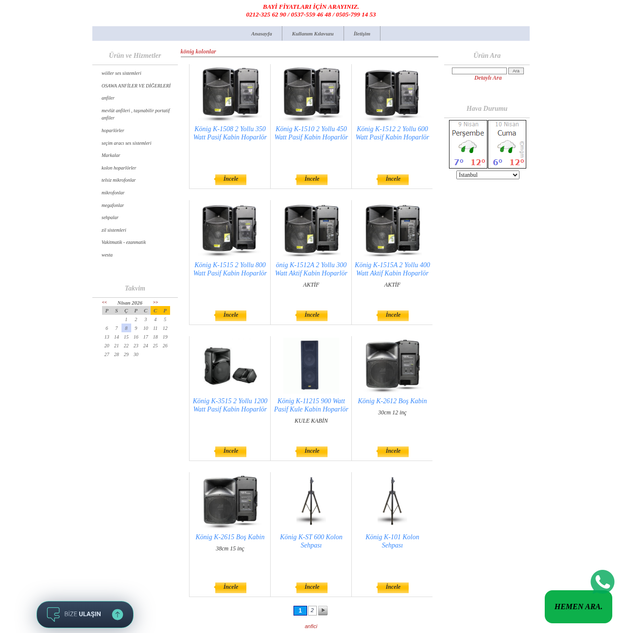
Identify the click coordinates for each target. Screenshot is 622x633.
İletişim (362, 33)
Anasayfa (261, 33)
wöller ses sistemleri (121, 73)
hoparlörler (113, 130)
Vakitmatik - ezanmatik (124, 242)
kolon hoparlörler (119, 168)
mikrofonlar (113, 192)
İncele (231, 178)
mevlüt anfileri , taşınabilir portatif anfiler (136, 114)
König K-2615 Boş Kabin (230, 537)
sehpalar (110, 217)
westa (107, 254)
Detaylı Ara (488, 77)
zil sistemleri (114, 230)
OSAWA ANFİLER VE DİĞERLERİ (136, 85)
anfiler (108, 98)
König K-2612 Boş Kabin (392, 401)
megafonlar (113, 205)
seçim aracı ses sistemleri (127, 143)
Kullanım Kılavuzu (313, 33)
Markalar (111, 155)
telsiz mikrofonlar (119, 180)
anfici (311, 626)
